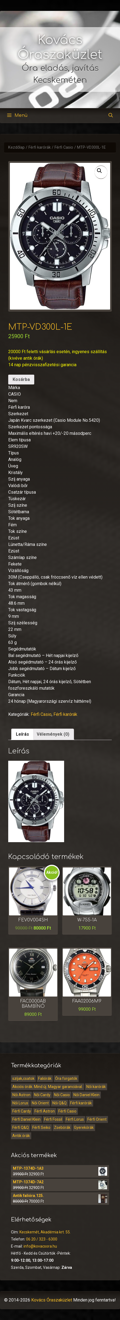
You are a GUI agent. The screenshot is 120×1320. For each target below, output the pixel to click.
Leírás (22, 734)
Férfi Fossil (53, 1119)
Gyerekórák (84, 1127)
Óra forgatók (66, 1078)
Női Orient (40, 1103)
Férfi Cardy (21, 1111)
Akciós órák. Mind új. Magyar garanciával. (47, 1086)
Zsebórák (62, 1127)
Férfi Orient (97, 1119)
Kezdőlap (16, 147)
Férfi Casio (64, 147)
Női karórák (96, 1086)
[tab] (22, 734)
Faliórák (45, 1078)
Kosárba (21, 379)
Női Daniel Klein (86, 1095)
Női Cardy (42, 1095)
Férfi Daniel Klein (26, 1119)
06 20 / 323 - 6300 (41, 1239)
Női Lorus (20, 1103)
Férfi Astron (45, 1111)
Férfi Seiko (41, 1127)
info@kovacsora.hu (40, 1246)
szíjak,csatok (23, 1078)
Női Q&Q (59, 1103)
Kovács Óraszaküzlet (51, 1300)
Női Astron (21, 1095)
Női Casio (62, 1095)
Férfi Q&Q (20, 1127)
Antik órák (21, 1135)
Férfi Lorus (75, 1119)
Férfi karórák (39, 147)
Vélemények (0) (53, 734)
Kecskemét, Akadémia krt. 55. (45, 1232)
